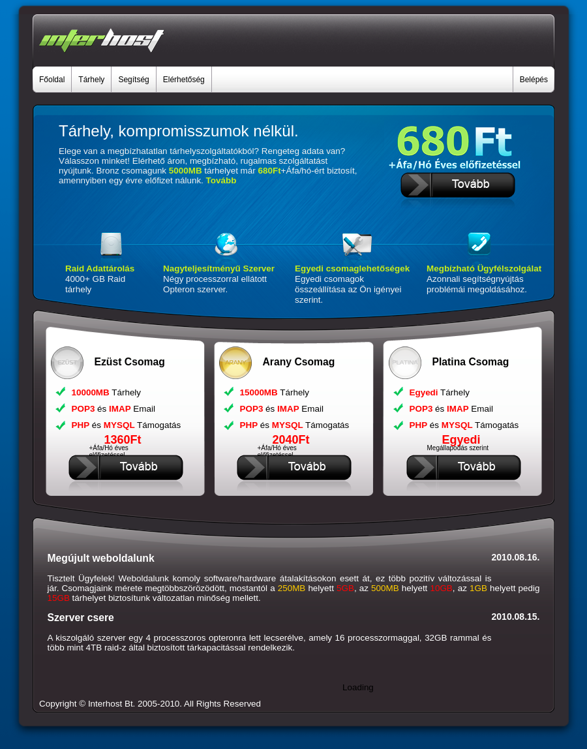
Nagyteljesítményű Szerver (219, 268)
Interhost (105, 704)
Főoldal (52, 79)
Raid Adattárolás (99, 268)
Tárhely (91, 79)
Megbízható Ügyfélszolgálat (484, 268)
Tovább (221, 180)
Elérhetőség (184, 79)
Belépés (534, 79)
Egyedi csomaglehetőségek (352, 268)
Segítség (133, 79)
